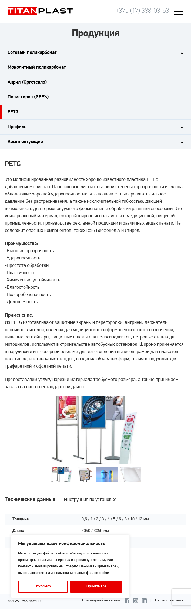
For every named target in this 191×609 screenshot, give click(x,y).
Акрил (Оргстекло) (27, 82)
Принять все (96, 586)
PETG (13, 112)
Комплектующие (25, 141)
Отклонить (43, 586)
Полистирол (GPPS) (28, 97)
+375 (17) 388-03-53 (142, 11)
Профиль (17, 126)
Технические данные (30, 499)
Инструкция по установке (90, 499)
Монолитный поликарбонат (37, 67)
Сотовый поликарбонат (32, 52)
